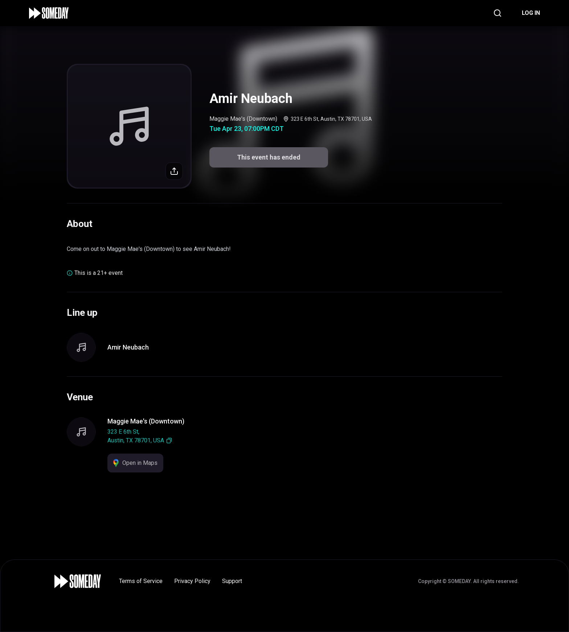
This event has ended (268, 157)
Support (232, 581)
